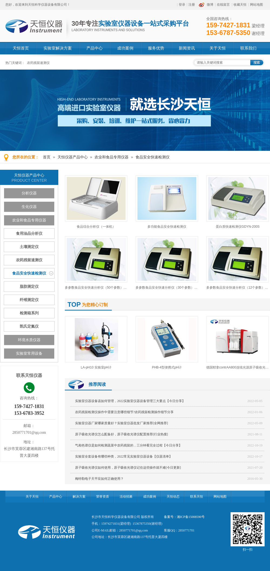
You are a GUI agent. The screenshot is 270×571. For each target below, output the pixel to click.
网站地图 (256, 4)
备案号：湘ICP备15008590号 (184, 517)
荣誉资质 (102, 496)
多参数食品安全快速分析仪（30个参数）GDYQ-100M (174, 287)
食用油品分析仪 (29, 233)
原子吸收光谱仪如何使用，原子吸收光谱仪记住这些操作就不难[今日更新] (128, 467)
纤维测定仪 (29, 300)
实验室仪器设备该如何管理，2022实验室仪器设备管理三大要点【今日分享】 (130, 401)
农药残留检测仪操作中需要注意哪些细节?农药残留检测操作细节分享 (124, 412)
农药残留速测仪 (38, 63)
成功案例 (149, 496)
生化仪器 (29, 207)
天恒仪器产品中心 (73, 157)
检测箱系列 (29, 313)
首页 (46, 157)
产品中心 (55, 496)
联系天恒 (196, 496)
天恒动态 (173, 496)
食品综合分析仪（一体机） (96, 227)
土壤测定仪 (29, 247)
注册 (191, 4)
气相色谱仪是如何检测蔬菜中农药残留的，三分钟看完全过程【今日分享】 (128, 445)
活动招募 (126, 496)
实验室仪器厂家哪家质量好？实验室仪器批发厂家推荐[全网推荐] (121, 423)
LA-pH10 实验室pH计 (96, 367)
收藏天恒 (240, 4)
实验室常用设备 (29, 353)
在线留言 (223, 4)
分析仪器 (29, 193)
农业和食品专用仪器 (111, 157)
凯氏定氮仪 (29, 326)
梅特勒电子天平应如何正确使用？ (99, 479)
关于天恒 (32, 496)
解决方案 (79, 496)
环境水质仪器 (29, 340)
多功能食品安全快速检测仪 (166, 227)
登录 (182, 4)
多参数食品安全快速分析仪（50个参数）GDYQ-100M (103, 287)
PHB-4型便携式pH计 (167, 367)
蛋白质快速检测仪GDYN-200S (238, 227)
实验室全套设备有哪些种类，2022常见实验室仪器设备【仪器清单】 (123, 456)
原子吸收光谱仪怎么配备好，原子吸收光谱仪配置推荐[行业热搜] (121, 434)
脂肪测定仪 (29, 287)
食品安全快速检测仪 (153, 157)
